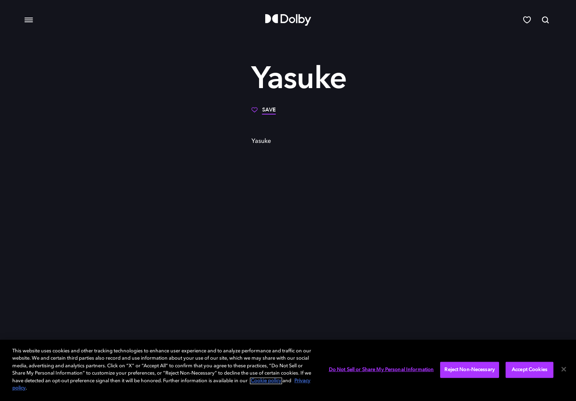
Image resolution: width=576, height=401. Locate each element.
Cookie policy (266, 380)
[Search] (545, 20)
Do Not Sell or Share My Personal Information (381, 369)
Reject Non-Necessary (469, 369)
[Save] (263, 113)
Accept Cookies (529, 369)
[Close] (563, 369)
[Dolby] (288, 20)
